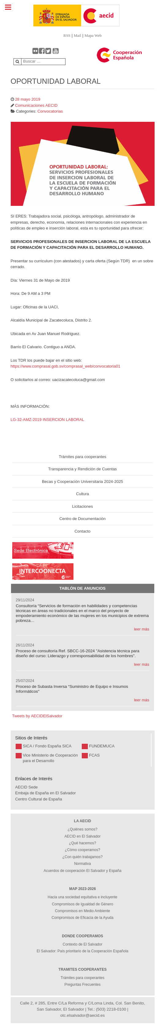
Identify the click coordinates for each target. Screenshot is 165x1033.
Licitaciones (82, 506)
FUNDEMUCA (101, 746)
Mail (77, 35)
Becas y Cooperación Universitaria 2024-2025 (82, 481)
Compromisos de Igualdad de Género (82, 904)
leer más (141, 629)
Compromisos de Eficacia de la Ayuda (83, 917)
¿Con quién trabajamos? (82, 857)
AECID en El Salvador (82, 836)
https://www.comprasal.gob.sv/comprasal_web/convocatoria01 (65, 366)
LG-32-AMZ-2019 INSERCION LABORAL (47, 419)
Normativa (82, 863)
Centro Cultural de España (38, 799)
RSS (66, 35)
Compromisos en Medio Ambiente (82, 911)
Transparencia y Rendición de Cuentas (82, 469)
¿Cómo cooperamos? (82, 850)
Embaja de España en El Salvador (45, 793)
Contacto (82, 531)
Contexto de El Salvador (82, 944)
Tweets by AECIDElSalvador (37, 716)
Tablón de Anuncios (82, 588)
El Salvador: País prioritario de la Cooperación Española (83, 951)
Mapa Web (93, 35)
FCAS (94, 755)
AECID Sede (26, 787)
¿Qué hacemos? (82, 843)
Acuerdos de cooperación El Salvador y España (82, 871)
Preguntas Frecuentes (82, 984)
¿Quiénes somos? (82, 829)
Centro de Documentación (82, 518)
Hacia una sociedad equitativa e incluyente (82, 897)
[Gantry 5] (46, 15)
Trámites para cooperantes (82, 456)
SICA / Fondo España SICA (47, 746)
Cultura (82, 493)
